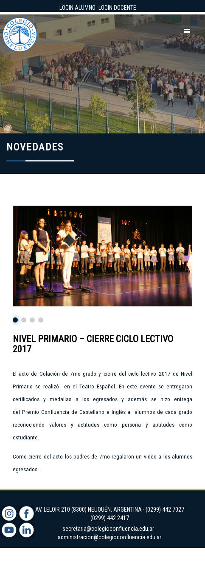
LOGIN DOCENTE (117, 7)
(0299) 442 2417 (109, 518)
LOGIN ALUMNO (77, 7)
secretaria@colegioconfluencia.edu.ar (108, 528)
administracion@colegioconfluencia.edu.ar (109, 537)
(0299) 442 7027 (165, 509)
